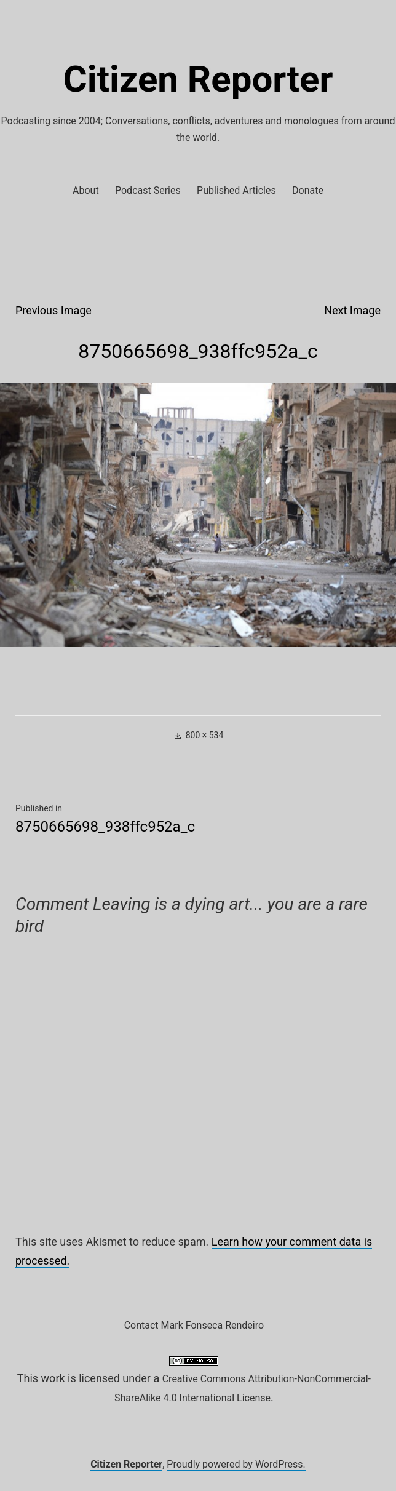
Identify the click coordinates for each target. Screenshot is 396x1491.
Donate (307, 190)
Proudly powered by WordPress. (236, 1464)
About (86, 190)
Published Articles (236, 190)
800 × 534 (205, 735)
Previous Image (53, 310)
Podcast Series (148, 190)
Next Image (352, 310)
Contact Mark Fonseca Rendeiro (194, 1325)
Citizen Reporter (198, 79)
